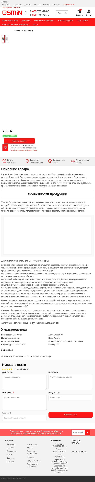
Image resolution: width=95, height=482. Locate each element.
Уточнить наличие (19, 141)
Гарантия (56, 4)
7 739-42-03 (39, 11)
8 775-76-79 (39, 14)
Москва (5, 2)
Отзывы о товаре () (23, 31)
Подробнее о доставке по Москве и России (23, 150)
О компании (32, 444)
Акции (29, 448)
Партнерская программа (11, 7)
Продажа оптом (68, 4)
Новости (30, 457)
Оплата (37, 4)
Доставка (27, 4)
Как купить (6, 4)
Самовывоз (17, 4)
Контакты (46, 4)
